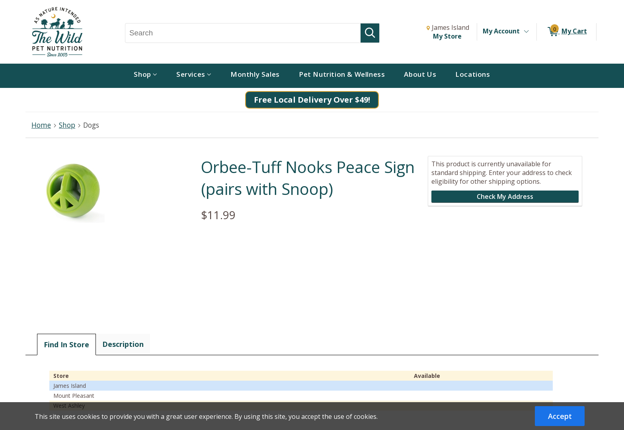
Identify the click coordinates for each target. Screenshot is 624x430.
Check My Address (505, 196)
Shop (67, 125)
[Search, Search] (243, 33)
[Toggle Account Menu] (526, 32)
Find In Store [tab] (66, 344)
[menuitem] (145, 76)
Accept (560, 416)
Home (41, 125)
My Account (501, 31)
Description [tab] (123, 344)
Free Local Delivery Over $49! (312, 99)
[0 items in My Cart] (566, 32)
